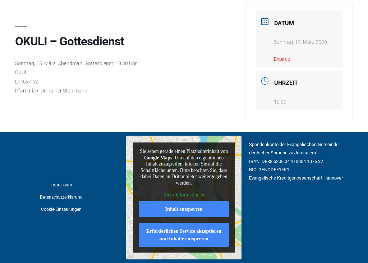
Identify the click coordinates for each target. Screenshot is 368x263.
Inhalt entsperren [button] (184, 209)
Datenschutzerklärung (61, 197)
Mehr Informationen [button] (184, 195)
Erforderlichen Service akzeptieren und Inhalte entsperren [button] (184, 235)
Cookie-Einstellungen (61, 209)
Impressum (61, 184)
